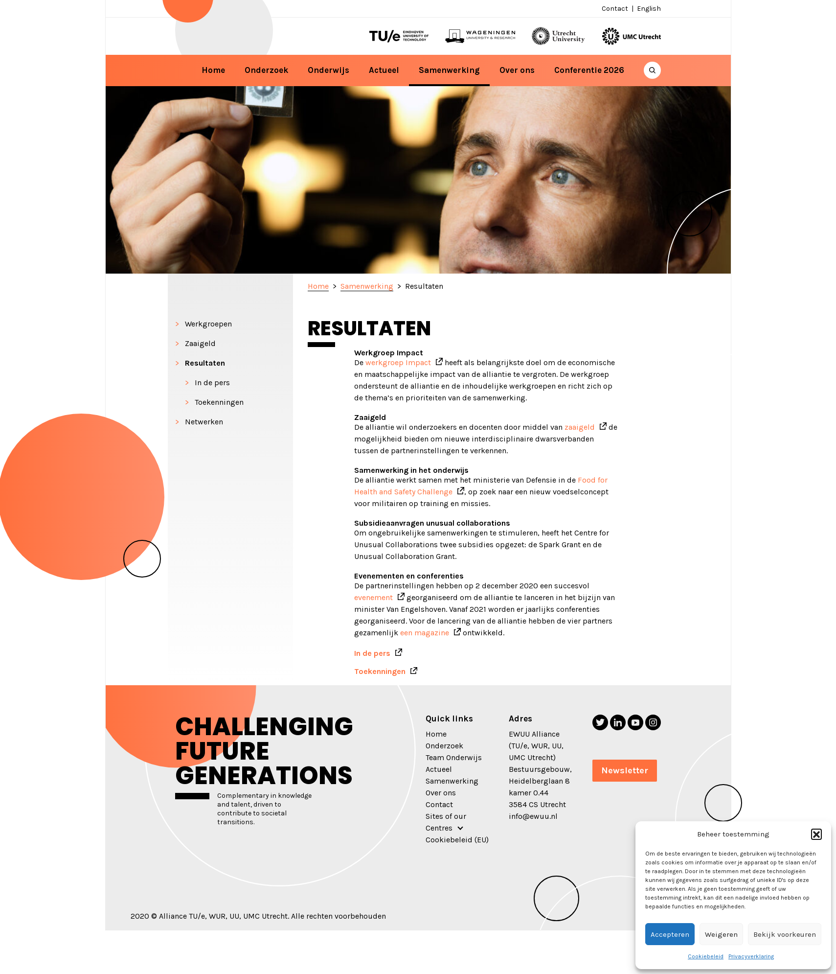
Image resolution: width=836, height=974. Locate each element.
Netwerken (204, 421)
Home (213, 70)
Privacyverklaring (751, 956)
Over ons (517, 70)
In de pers (212, 382)
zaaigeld (580, 427)
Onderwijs (328, 70)
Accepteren (670, 934)
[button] (816, 834)
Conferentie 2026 (589, 70)
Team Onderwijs (454, 757)
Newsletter (624, 770)
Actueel (384, 70)
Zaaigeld (200, 343)
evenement (373, 597)
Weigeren (721, 934)
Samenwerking (449, 70)
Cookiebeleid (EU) (457, 839)
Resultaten (205, 363)
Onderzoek (266, 70)
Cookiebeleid (705, 956)
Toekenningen (219, 402)
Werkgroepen (208, 323)
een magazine (424, 632)
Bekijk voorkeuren (784, 934)
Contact (615, 8)
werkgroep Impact (398, 362)
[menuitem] (648, 8)
